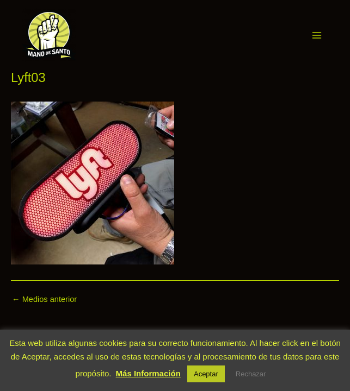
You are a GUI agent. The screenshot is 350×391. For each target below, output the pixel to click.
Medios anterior (44, 299)
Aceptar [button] (206, 374)
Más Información (148, 373)
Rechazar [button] (251, 374)
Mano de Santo (91, 35)
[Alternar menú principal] (316, 35)
